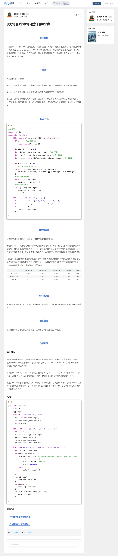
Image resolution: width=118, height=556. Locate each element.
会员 (46, 3)
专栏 (28, 3)
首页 (20, 3)
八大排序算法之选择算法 (19, 524)
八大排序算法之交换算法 (19, 517)
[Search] (61, 3)
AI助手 (37, 3)
